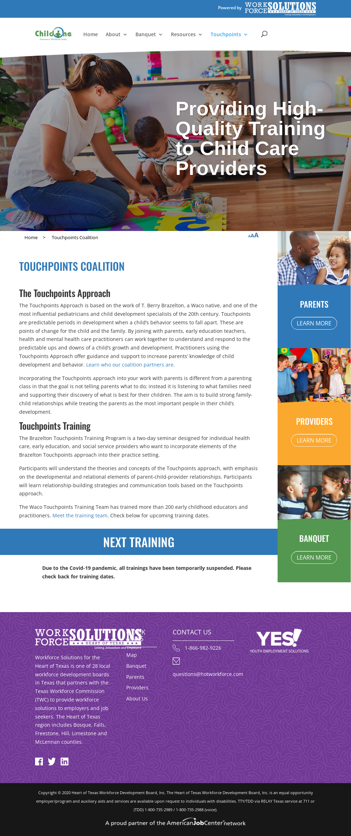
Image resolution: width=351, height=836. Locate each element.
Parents (135, 676)
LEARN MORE (314, 323)
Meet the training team (79, 515)
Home (90, 35)
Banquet (145, 35)
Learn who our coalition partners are (129, 364)
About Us (137, 698)
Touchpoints (226, 35)
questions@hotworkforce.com (208, 674)
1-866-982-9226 (203, 647)
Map (131, 654)
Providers (137, 687)
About (113, 35)
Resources (183, 35)
